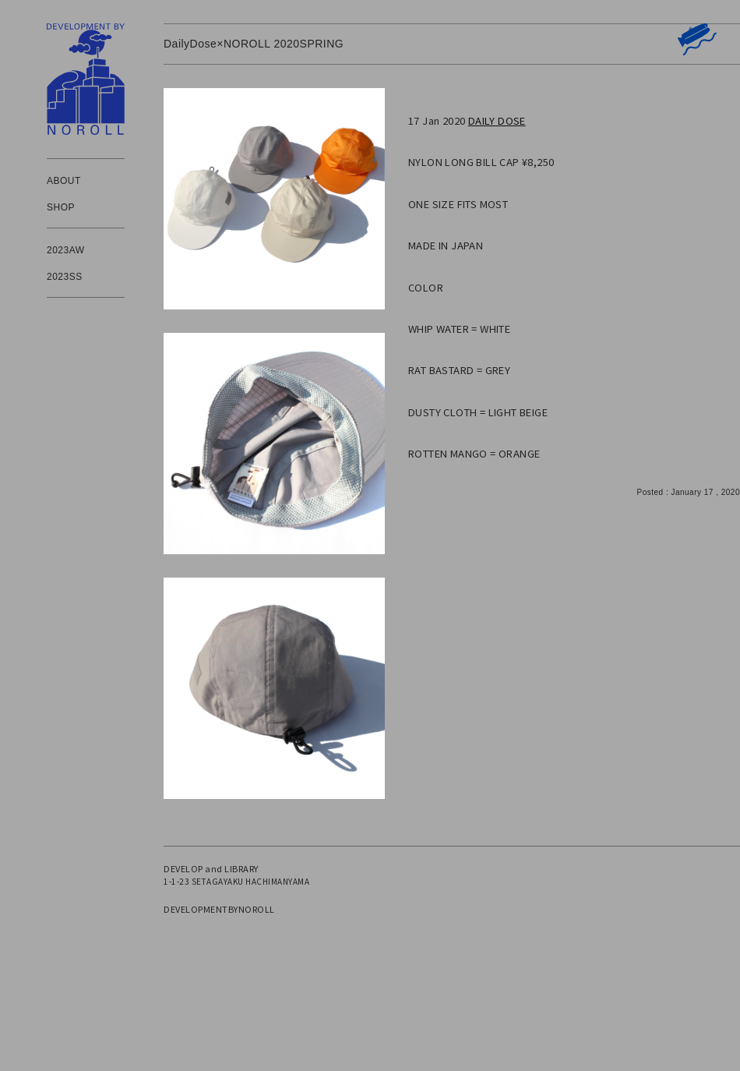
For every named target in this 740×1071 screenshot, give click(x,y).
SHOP (61, 207)
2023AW (66, 250)
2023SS (65, 276)
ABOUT (64, 180)
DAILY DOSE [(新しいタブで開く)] (497, 120)
